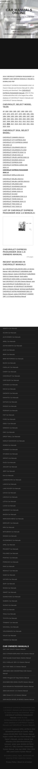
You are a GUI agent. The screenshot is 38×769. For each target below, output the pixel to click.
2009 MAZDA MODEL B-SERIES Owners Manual (18, 699)
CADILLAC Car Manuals (10, 367)
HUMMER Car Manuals (10, 449)
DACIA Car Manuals (9, 389)
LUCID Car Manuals (9, 506)
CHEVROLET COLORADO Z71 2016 (14, 150)
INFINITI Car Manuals (10, 458)
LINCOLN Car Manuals (10, 497)
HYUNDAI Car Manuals (10, 454)
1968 (22, 111)
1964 (10, 111)
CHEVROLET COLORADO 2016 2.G (14, 147)
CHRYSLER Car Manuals (11, 380)
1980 (24, 114)
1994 (16, 116)
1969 (26, 111)
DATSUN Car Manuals (10, 402)
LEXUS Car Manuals (9, 493)
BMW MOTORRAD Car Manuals (13, 359)
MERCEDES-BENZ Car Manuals (13, 519)
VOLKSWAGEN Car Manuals (12, 631)
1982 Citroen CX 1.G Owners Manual (14, 695)
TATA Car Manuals (8, 609)
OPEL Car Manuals (9, 545)
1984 (4, 116)
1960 (6, 111)
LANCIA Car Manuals (9, 484)
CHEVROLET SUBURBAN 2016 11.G (15, 196)
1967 (18, 111)
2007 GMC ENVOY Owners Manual (14, 649)
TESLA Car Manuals (9, 614)
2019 (20, 124)
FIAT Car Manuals (8, 415)
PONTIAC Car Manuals (10, 558)
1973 (4, 114)
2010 (16, 121)
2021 (28, 124)
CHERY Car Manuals (9, 372)
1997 (28, 116)
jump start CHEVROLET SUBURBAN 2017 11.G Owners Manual (19, 284)
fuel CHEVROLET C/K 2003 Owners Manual (17, 281)
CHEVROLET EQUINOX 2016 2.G (14, 160)
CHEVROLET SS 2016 (10, 194)
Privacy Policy (11, 762)
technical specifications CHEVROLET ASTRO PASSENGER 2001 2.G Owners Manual (18, 291)
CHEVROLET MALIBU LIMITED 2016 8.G (16, 181)
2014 (32, 121)
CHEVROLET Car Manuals (11, 376)
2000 (8, 119)
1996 (24, 116)
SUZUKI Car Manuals (10, 605)
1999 (4, 119)
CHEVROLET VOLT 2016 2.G (12, 206)
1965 (14, 111)
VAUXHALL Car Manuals (11, 627)
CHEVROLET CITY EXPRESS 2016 (14, 140)
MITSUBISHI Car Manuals (11, 532)
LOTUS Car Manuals (9, 501)
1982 (32, 114)
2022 (32, 124)
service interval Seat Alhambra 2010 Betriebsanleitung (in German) (19, 741)
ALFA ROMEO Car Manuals (11, 337)
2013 (28, 121)
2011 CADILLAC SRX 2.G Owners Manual (16, 662)
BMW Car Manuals (9, 354)
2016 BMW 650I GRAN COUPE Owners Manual (18, 682)
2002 (16, 119)
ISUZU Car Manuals (9, 462)
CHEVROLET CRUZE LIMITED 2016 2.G (16, 157)
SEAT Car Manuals (9, 584)
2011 (20, 121)
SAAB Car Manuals (9, 575)
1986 (8, 116)
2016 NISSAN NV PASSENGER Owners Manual (18, 686)
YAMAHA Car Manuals (10, 640)
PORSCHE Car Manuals (10, 562)
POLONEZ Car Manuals (10, 553)
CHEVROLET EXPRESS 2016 (12, 162)
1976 (12, 114)
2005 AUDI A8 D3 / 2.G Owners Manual (15, 691)
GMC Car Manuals (9, 432)
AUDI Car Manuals (9, 350)
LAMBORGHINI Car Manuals (12, 480)
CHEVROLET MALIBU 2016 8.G (13, 179)
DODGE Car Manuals (10, 406)
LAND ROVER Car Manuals (11, 488)
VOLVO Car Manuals (9, 635)
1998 (32, 116)
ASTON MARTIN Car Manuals (12, 346)
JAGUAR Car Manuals (10, 467)
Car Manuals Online (19, 11)
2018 (16, 124)
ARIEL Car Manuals (9, 341)
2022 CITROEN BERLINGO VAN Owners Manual (18, 653)
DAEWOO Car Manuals (10, 393)
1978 (20, 114)
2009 (12, 121)
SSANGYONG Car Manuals (11, 597)
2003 (20, 119)
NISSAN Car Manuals (10, 536)
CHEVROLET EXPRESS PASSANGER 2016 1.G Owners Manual (15, 252)
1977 (16, 114)
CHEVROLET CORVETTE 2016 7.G (14, 152)
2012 (24, 121)
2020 (24, 124)
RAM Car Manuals (8, 566)
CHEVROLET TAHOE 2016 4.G (13, 199)
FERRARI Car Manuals (10, 410)
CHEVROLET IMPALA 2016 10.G (13, 175)
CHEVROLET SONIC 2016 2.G (13, 189)
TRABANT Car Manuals (10, 622)
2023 (4, 126)
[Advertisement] (19, 53)
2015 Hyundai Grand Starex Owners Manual (17, 658)
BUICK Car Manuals (9, 363)
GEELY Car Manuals (9, 423)
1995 (20, 116)
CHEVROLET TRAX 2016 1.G (12, 204)
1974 (8, 114)
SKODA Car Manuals (9, 588)
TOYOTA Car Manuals (10, 618)
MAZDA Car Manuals (9, 514)
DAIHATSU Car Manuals (10, 397)
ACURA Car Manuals (9, 333)
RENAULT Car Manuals (10, 571)
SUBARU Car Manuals (10, 601)
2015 (4, 124)
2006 (32, 119)
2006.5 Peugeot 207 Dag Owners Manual (16, 678)
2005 (28, 119)
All (3, 111)
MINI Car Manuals (8, 527)
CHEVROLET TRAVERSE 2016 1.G (14, 201)
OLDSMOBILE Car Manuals (11, 540)
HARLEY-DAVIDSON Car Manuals (14, 441)
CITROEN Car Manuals (10, 385)
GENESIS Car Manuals (10, 428)
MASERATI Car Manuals (10, 510)
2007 (4, 121)
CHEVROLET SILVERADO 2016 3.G (14, 186)
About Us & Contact (25, 762)
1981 (28, 114)
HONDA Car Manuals (9, 445)
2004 (24, 119)
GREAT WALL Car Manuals (11, 436)
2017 (12, 124)
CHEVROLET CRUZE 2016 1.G (13, 155)
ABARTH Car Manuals (10, 328)
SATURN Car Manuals (10, 579)
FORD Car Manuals (9, 419)
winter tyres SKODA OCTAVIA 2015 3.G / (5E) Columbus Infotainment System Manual (18, 746)
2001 (12, 119)
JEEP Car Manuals (9, 471)
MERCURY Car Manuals (10, 523)
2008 (8, 121)
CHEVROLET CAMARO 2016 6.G (13, 137)
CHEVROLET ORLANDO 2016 (12, 184)
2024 (8, 126)
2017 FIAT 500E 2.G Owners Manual (14, 666)
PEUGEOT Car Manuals (10, 549)
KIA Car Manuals (8, 475)
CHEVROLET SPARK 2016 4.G (13, 191)
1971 (30, 111)
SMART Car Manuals (9, 592)
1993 (12, 116)
